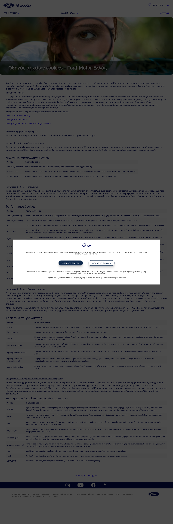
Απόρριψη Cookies (101, 263)
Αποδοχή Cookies (70, 263)
